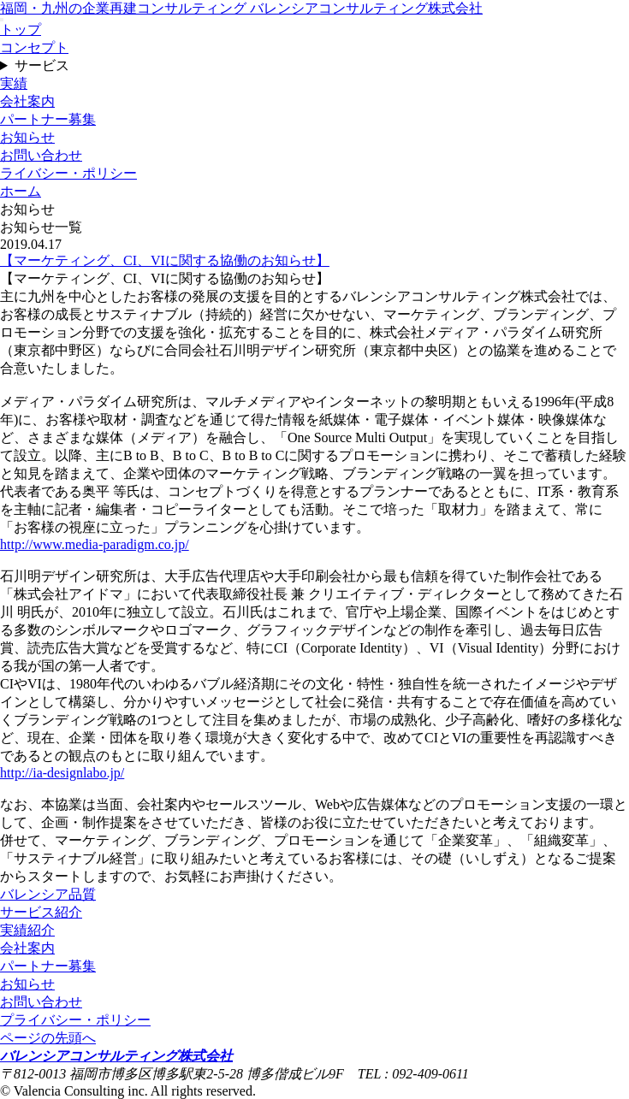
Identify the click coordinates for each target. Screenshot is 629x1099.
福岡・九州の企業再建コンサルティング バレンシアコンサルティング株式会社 (241, 8)
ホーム (20, 191)
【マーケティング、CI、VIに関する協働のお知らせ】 (164, 260)
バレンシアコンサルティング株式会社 (116, 1056)
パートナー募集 (48, 119)
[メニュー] (1, 19)
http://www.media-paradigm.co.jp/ (94, 544)
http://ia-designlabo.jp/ (62, 772)
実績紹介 (27, 930)
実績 (13, 83)
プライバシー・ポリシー (75, 1020)
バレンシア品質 (48, 894)
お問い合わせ (41, 155)
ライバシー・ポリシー (68, 173)
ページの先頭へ (48, 1038)
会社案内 (27, 101)
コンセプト (34, 47)
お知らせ (27, 137)
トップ (20, 29)
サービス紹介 (41, 912)
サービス (42, 65)
